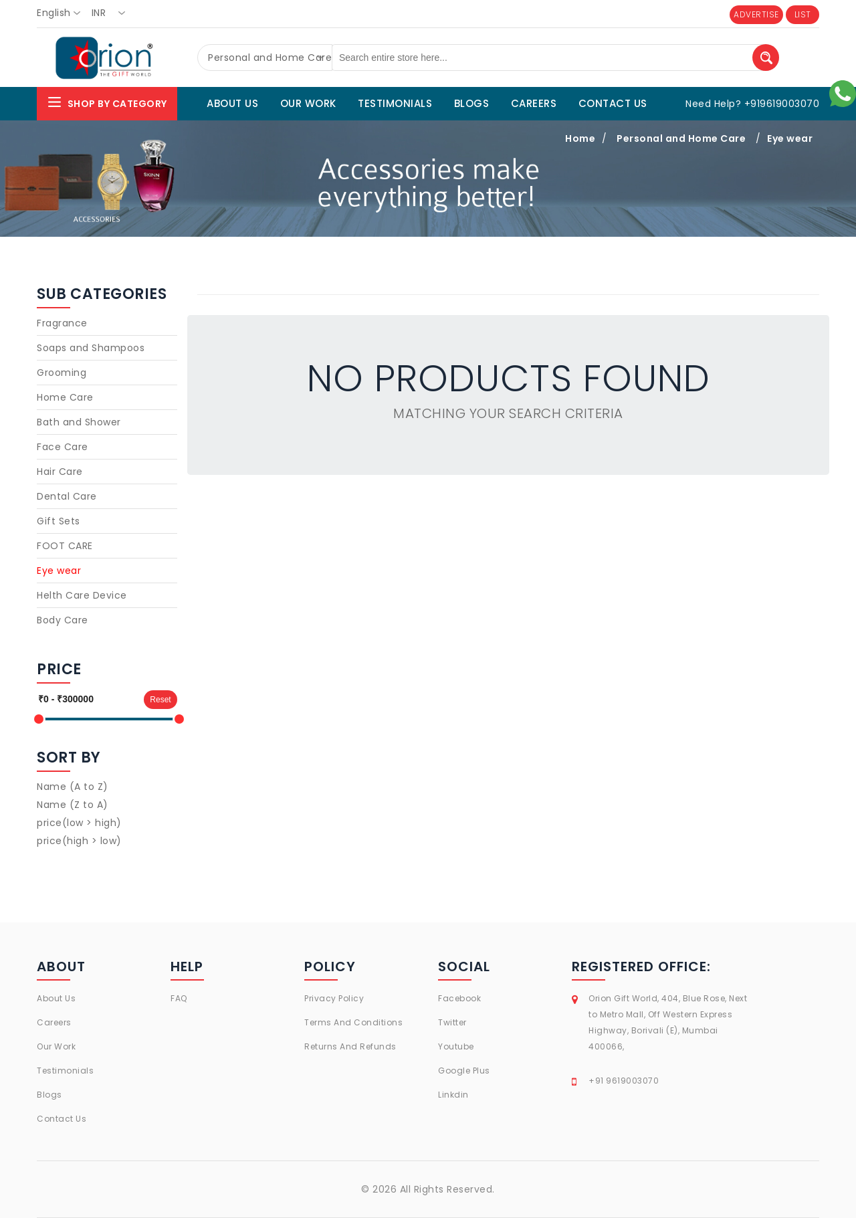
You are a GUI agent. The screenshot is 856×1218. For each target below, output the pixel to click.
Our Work (56, 1046)
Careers (54, 1022)
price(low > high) (79, 822)
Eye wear (790, 138)
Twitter (452, 1022)
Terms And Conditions (353, 1022)
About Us (56, 998)
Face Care (62, 446)
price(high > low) (79, 840)
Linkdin (453, 1094)
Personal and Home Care (681, 138)
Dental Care (67, 496)
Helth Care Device (82, 595)
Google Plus (464, 1070)
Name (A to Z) (72, 786)
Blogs (49, 1094)
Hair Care (60, 471)
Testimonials (65, 1070)
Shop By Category (107, 102)
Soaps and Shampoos (90, 347)
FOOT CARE (65, 545)
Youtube (456, 1046)
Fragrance (62, 323)
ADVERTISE (756, 14)
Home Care (65, 397)
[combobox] (62, 13)
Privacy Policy (334, 998)
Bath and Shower (79, 422)
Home (580, 138)
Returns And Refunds (350, 1046)
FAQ (179, 998)
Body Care (62, 620)
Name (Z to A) (72, 804)
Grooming (61, 372)
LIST (802, 14)
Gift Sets (58, 521)
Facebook (459, 998)
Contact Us (61, 1118)
